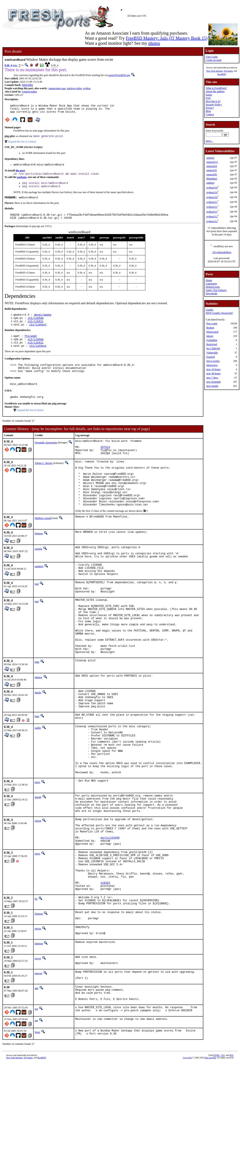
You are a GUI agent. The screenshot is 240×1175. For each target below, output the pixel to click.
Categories (211, 283)
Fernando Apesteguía (46, 456)
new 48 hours (213, 373)
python (86, 88)
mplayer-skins (74, 88)
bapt (37, 708)
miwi (37, 844)
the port (20, 174)
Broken (210, 327)
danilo (38, 739)
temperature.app (57, 88)
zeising (38, 575)
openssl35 (211, 170)
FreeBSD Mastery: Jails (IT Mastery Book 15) (167, 38)
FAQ (208, 98)
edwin (38, 886)
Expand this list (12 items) (22, 144)
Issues (209, 94)
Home (209, 280)
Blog (208, 111)
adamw (38, 723)
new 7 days (212, 377)
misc (15, 65)
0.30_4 (8, 65)
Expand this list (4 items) (30, 423)
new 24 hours (213, 369)
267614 (105, 462)
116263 (105, 962)
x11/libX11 (35, 329)
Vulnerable (212, 352)
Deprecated (212, 331)
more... (209, 140)
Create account (214, 60)
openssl (210, 157)
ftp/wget (30, 345)
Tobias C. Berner (43, 480)
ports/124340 (110, 908)
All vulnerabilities (221, 252)
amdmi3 (39, 595)
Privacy (210, 107)
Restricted (211, 344)
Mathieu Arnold (43, 544)
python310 (212, 187)
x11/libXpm (35, 325)
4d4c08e (27, 85)
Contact (210, 114)
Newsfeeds (211, 293)
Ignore (209, 336)
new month (212, 386)
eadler (38, 779)
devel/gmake (42, 322)
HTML (216, 1149)
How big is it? (213, 101)
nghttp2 (210, 182)
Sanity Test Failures (216, 290)
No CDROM (213, 348)
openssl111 (212, 162)
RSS (231, 1149)
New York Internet (214, 71)
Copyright (187, 1151)
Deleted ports (213, 286)
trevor (38, 1043)
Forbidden (211, 340)
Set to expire (213, 361)
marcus (38, 1059)
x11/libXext (38, 333)
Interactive (212, 365)
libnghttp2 (211, 178)
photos (154, 43)
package (21, 181)
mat (37, 615)
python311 (212, 202)
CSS (223, 1149)
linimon (39, 560)
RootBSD (221, 74)
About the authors (215, 91)
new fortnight (213, 381)
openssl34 (211, 166)
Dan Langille (210, 1151)
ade (36, 1076)
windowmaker (29, 92)
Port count (211, 323)
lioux (37, 1124)
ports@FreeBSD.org (119, 75)
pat (36, 1100)
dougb (38, 859)
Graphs (209, 309)
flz (36, 979)
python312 (212, 216)
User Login (212, 56)
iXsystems (228, 71)
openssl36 (211, 174)
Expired (210, 356)
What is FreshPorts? (216, 88)
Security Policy (214, 104)
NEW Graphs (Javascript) (219, 313)
